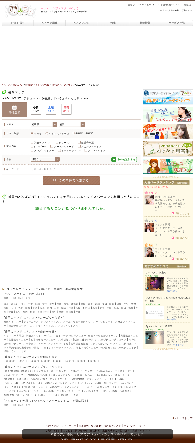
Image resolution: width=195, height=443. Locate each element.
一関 (13, 298)
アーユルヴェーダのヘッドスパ (80, 321)
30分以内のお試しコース (112, 339)
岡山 (109, 308)
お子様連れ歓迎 (79, 343)
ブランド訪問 (162, 224)
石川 (13, 308)
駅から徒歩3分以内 (85, 339)
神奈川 (15, 304)
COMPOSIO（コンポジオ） (103, 383)
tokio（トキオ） (71, 395)
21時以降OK (65, 339)
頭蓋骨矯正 (87, 142)
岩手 (90, 304)
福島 (119, 304)
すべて (38, 133)
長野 (35, 308)
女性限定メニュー (19, 339)
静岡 (49, 308)
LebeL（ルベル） (85, 375)
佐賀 (32, 312)
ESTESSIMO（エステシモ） (113, 375)
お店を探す (18, 22)
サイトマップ (68, 426)
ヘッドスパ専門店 (59, 133)
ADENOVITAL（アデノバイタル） (65, 383)
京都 (66, 304)
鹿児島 (70, 312)
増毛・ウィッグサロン (16, 351)
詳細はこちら (181, 213)
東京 (6, 304)
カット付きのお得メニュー (71, 335)
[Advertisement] (97, 54)
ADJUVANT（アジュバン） (66, 387)
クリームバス (66, 142)
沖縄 (78, 312)
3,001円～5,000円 (28, 361)
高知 (18, 312)
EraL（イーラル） (49, 395)
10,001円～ (96, 361)
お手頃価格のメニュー (43, 339)
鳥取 (95, 308)
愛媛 (11, 312)
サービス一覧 (177, 22)
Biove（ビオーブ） (15, 375)
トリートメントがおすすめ (53, 343)
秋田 (104, 304)
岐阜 (42, 308)
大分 (54, 312)
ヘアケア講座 (49, 22)
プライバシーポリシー (136, 426)
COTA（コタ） (92, 391)
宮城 (97, 304)
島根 (102, 308)
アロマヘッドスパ (98, 150)
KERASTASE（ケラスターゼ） (115, 371)
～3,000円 (10, 361)
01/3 (51, 109)
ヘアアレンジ (81, 22)
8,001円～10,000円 (76, 361)
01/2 (36, 109)
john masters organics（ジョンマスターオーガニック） (36, 371)
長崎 (39, 312)
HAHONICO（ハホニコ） (117, 391)
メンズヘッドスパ (44, 150)
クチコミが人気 (99, 343)
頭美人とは (187, 10)
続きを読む (172, 291)
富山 (6, 308)
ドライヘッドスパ (72, 150)
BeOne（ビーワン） (30, 391)
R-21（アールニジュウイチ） (100, 387)
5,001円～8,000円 (52, 361)
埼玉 (23, 304)
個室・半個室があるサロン (103, 335)
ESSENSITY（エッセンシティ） (63, 391)
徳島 (130, 308)
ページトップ (182, 418)
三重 (56, 308)
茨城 (37, 304)
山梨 (27, 308)
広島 (116, 308)
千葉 (30, 304)
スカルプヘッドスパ (92, 146)
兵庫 (71, 308)
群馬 (52, 304)
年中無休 (31, 343)
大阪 (59, 304)
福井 (20, 308)
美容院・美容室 (84, 133)
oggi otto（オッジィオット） (20, 395)
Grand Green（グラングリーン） (50, 379)
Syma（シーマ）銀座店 (158, 326)
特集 (113, 22)
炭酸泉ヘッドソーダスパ (40, 335)
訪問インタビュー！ (166, 196)
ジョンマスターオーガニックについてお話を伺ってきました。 (170, 231)
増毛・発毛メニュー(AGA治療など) (96, 347)
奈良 (78, 308)
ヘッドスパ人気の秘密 (168, 10)
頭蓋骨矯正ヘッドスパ (21, 325)
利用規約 (84, 426)
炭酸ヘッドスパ (43, 142)
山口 (123, 308)
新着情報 (145, 22)
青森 (83, 304)
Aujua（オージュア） (36, 387)
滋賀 (63, 308)
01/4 (66, 109)
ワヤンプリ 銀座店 (155, 272)
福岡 (25, 312)
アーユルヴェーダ (64, 146)
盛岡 (6, 298)
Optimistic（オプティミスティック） (93, 379)
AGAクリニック (127, 347)
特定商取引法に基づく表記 (106, 426)
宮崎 (61, 312)
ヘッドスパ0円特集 (121, 343)
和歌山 (86, 308)
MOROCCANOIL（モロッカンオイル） (50, 375)
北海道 (75, 304)
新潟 (133, 304)
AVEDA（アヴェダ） (83, 371)
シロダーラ (40, 146)
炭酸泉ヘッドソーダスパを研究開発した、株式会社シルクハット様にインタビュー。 (170, 205)
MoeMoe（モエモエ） (16, 379)
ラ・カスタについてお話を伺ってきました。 (170, 254)
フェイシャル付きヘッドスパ (57, 347)
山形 (111, 304)
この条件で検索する (71, 180)
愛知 (126, 304)
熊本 (46, 312)
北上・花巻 (24, 298)
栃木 (44, 304)
